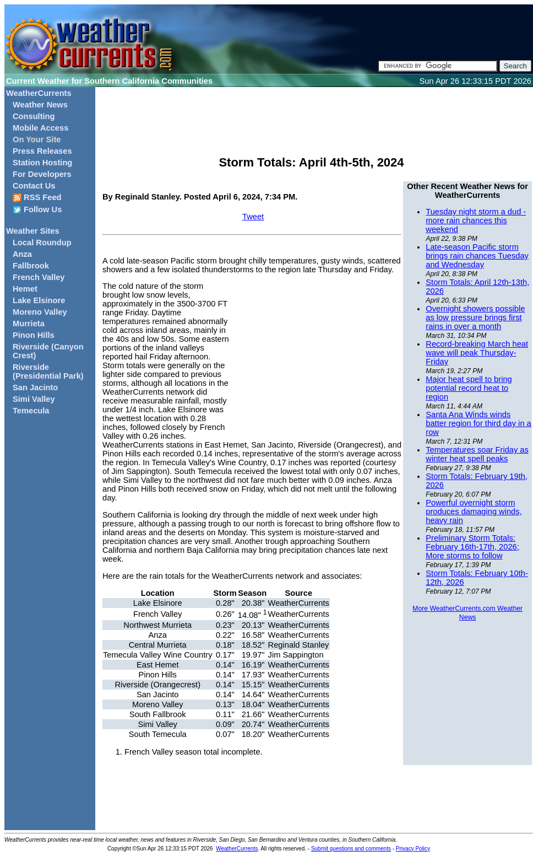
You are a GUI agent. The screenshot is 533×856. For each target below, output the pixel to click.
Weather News (40, 104)
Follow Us (37, 209)
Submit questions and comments (351, 849)
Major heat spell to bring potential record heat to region (469, 388)
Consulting (34, 116)
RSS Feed (37, 197)
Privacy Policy (413, 849)
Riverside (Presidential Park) (48, 371)
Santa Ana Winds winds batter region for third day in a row (478, 423)
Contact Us (34, 185)
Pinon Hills (34, 335)
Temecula (31, 410)
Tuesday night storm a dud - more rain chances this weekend (476, 220)
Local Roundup (42, 242)
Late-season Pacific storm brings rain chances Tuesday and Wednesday (477, 256)
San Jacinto (35, 387)
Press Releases (42, 151)
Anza (22, 254)
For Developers (42, 174)
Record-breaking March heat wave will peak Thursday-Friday (477, 353)
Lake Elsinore (39, 300)
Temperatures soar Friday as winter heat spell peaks (477, 454)
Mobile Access (40, 127)
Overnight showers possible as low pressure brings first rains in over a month (475, 317)
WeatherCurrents (39, 93)
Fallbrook (31, 265)
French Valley (39, 277)
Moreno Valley (40, 312)
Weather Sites (32, 231)
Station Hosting (42, 162)
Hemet (25, 288)
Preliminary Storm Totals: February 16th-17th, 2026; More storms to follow (472, 547)
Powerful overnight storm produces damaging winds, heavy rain (473, 511)
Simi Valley (34, 399)
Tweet (253, 216)
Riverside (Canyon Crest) (48, 351)
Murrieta (29, 323)
